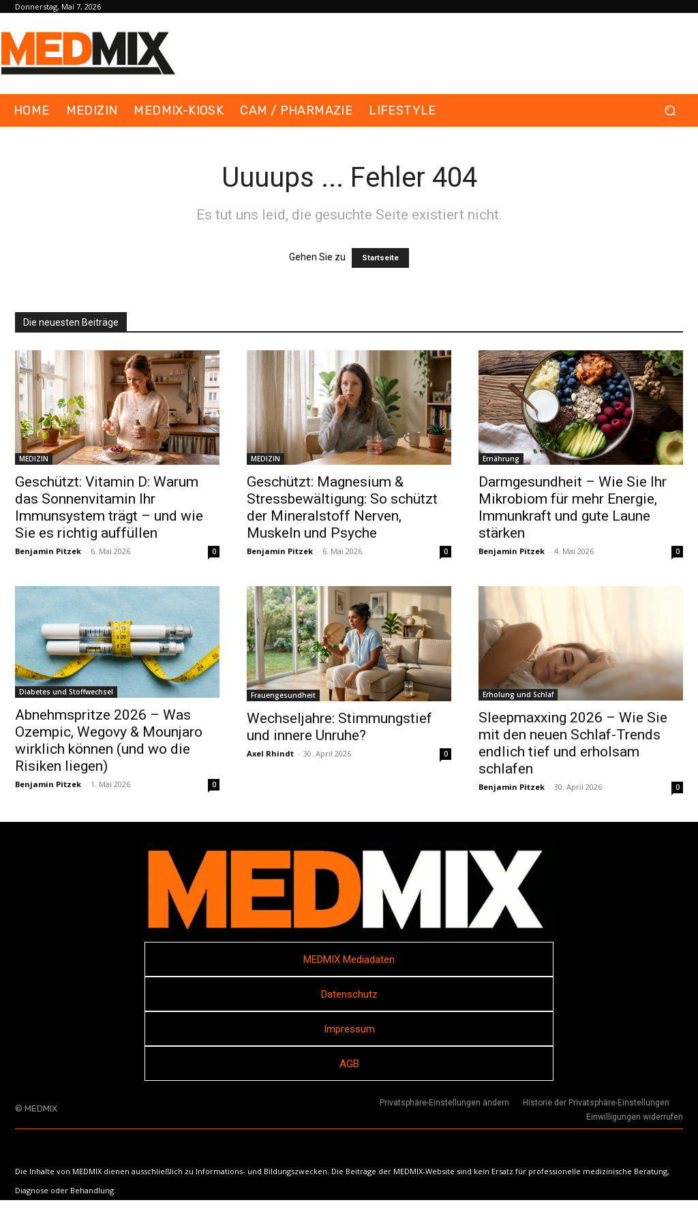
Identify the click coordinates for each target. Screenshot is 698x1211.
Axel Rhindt (270, 753)
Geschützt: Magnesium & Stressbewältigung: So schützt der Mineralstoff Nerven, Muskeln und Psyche (342, 507)
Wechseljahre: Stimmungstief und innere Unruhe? (339, 727)
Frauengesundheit (283, 695)
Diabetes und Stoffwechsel (66, 691)
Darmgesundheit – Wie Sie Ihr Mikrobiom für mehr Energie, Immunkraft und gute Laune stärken (573, 507)
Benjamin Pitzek (48, 551)
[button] (670, 111)
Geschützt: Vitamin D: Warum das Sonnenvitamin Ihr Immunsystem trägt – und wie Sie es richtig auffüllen (109, 507)
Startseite (380, 258)
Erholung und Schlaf (518, 694)
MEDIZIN (33, 458)
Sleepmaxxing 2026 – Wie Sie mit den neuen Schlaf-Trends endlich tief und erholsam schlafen (573, 743)
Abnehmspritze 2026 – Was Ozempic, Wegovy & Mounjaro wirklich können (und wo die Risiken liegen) (108, 740)
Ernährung (501, 458)
